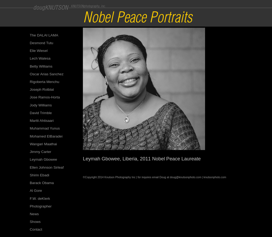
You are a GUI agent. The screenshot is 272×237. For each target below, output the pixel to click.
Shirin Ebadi (39, 175)
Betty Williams (41, 66)
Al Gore (36, 191)
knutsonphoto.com (215, 177)
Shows (35, 222)
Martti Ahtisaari (42, 121)
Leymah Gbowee (43, 159)
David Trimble (41, 113)
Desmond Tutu (41, 43)
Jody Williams (41, 105)
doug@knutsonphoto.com (185, 177)
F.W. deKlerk (40, 199)
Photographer (41, 206)
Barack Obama (42, 183)
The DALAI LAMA (44, 35)
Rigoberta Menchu (44, 82)
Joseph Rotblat (42, 90)
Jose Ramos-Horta (45, 97)
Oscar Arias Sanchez (46, 74)
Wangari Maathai (43, 144)
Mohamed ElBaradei (46, 136)
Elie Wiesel (39, 51)
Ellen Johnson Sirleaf (47, 167)
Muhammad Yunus (45, 128)
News (34, 214)
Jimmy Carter (40, 152)
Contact (36, 229)
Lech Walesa (40, 58)
